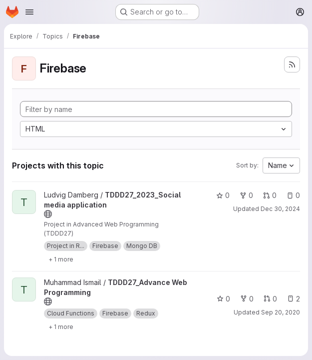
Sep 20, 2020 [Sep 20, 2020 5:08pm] (280, 312)
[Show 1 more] (61, 259)
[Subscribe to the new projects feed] (292, 64)
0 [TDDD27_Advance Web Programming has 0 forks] (247, 298)
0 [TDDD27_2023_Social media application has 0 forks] (246, 195)
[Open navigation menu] (29, 12)
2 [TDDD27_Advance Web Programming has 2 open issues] (293, 298)
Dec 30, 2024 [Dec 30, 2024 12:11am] (280, 208)
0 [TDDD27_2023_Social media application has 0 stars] (223, 195)
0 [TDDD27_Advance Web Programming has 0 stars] (223, 298)
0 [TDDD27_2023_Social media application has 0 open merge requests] (270, 195)
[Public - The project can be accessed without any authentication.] (48, 214)
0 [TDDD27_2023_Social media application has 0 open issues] (293, 195)
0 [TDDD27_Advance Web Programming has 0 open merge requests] (270, 298)
